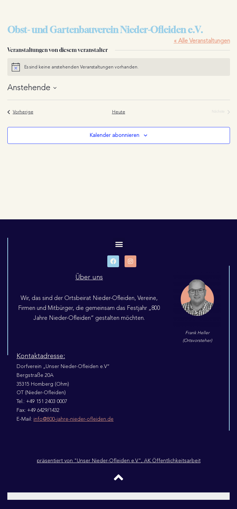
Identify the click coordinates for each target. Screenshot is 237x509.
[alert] (118, 67)
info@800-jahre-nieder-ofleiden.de (73, 419)
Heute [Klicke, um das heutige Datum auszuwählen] (118, 112)
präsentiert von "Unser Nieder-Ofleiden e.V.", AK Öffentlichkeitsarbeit (119, 460)
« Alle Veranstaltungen (202, 40)
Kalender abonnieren (114, 135)
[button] (119, 244)
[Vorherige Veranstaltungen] (20, 112)
